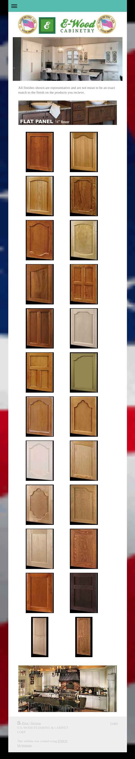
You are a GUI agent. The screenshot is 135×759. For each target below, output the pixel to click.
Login (114, 723)
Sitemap (35, 723)
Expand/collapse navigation (67, 6)
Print (23, 723)
